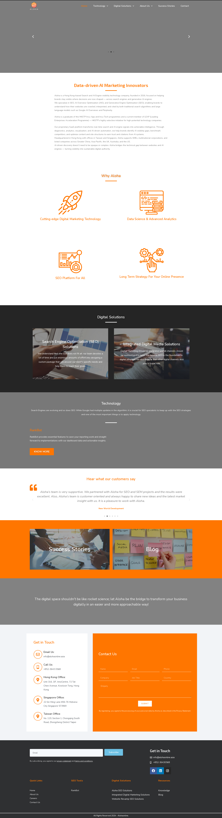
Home (84, 6)
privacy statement (64, 761)
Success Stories (166, 6)
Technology (100, 6)
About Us (146, 6)
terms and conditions (84, 761)
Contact (185, 6)
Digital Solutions (124, 6)
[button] (108, 51)
